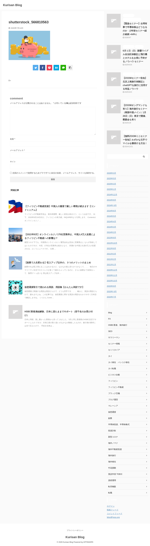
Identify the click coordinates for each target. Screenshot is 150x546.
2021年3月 (111, 254)
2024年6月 (111, 211)
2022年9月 (111, 248)
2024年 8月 (112, 205)
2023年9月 (111, 238)
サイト (13, 162)
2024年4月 (111, 221)
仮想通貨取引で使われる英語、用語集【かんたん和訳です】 (54, 287)
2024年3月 (111, 227)
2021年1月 (111, 264)
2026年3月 (111, 173)
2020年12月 (112, 270)
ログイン (111, 506)
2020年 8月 (112, 291)
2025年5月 (111, 178)
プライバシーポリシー (75, 530)
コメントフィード (114, 513)
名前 (12, 139)
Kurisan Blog (12, 5)
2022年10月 (112, 243)
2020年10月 (112, 281)
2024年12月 (112, 195)
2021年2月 (111, 259)
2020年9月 (111, 286)
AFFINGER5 (88, 542)
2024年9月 (111, 200)
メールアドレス (17, 150)
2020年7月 (111, 297)
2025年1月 (111, 189)
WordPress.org (113, 517)
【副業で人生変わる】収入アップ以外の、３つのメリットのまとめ (57, 262)
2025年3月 (111, 184)
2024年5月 (111, 216)
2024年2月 (111, 232)
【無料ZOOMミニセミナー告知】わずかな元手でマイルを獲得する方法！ (135, 140)
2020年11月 (112, 275)
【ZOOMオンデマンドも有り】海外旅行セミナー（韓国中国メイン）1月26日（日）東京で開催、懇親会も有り (135, 112)
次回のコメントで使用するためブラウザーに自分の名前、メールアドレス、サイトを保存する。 (54, 173)
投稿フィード (112, 510)
